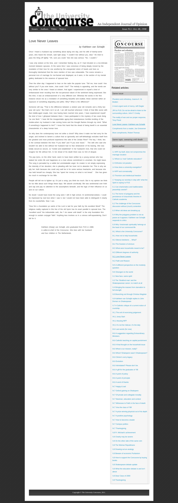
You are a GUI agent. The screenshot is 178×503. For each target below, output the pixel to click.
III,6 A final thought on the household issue (129, 345)
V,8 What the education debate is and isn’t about (129, 470)
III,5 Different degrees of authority (125, 252)
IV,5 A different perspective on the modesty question (129, 266)
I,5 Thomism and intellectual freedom (127, 176)
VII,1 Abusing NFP (120, 321)
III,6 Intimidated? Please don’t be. (125, 366)
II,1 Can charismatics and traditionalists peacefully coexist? (128, 188)
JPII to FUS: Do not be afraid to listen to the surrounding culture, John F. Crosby (129, 112)
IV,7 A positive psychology (123, 416)
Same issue (118, 93)
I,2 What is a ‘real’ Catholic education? (127, 159)
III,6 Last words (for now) (122, 329)
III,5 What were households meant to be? (128, 248)
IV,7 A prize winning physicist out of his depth (130, 412)
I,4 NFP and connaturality (122, 171)
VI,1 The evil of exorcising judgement (127, 312)
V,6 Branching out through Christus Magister (130, 294)
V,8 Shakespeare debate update (125, 465)
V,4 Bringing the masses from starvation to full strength (129, 288)
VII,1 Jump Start (119, 317)
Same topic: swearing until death (128, 139)
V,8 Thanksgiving (119, 480)
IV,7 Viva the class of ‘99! (122, 407)
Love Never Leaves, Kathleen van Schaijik (129, 124)
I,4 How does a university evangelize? (127, 167)
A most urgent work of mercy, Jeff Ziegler (128, 106)
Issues (35, 29)
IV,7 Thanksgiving (119, 428)
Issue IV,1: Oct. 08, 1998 (134, 29)
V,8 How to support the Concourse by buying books (130, 459)
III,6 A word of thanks (121, 382)
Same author (118, 146)
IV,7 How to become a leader (124, 420)
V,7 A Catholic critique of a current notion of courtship (129, 307)
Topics (62, 29)
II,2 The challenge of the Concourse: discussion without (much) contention (127, 205)
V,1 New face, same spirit (122, 276)
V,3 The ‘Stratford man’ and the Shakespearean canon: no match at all (127, 281)
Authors (44, 29)
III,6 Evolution (118, 361)
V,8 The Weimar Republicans (124, 445)
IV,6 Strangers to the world (123, 272)
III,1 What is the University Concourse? (128, 232)
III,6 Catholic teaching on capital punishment (130, 340)
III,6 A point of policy (120, 374)
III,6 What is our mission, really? (125, 349)
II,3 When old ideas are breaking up (126, 210)
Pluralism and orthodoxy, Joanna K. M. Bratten (127, 100)
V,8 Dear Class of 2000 (121, 476)
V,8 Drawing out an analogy (123, 449)
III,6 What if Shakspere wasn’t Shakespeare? (130, 353)
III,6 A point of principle (121, 378)
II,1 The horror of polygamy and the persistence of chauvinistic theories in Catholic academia (127, 196)
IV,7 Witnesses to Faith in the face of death (129, 403)
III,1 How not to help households (125, 236)
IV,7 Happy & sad (119, 387)
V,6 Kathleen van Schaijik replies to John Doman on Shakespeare (128, 300)
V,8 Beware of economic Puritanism (126, 453)
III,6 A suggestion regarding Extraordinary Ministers (128, 334)
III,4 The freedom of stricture (123, 244)
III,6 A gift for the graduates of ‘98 (125, 370)
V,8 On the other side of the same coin (127, 441)
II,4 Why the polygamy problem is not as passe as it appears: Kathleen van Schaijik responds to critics (129, 217)
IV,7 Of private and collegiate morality (127, 395)
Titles (53, 29)
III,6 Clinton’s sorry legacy (122, 357)
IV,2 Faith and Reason (121, 261)
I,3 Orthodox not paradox (122, 163)
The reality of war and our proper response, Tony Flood (129, 118)
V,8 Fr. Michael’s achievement (124, 433)
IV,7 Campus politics (120, 424)
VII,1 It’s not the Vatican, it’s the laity (126, 325)
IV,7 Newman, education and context (127, 399)
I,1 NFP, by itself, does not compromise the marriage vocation (129, 153)
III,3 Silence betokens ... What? (125, 240)
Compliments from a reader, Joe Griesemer (129, 129)
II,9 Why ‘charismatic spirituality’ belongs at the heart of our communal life (129, 226)
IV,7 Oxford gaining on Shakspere (126, 391)
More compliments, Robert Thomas (126, 133)
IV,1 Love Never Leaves (122, 257)
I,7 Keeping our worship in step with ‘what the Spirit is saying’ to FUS (130, 181)
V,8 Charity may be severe (123, 437)
